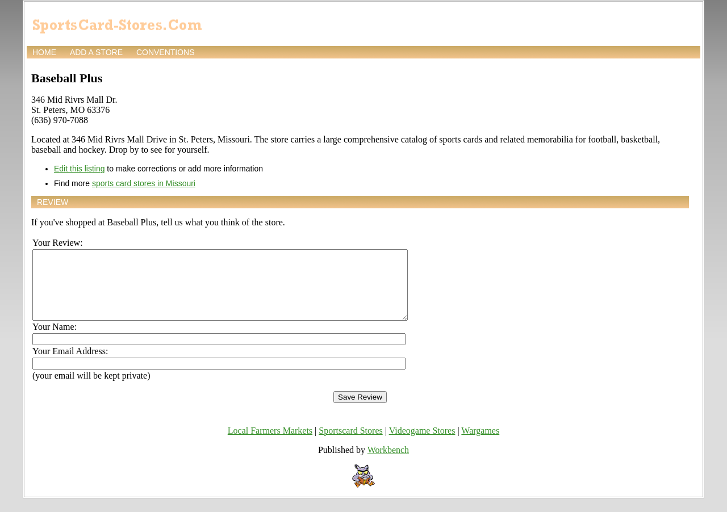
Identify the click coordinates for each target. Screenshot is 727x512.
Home (44, 52)
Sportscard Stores (350, 444)
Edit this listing (79, 168)
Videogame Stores (422, 444)
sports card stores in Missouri (143, 183)
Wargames (480, 444)
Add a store (96, 52)
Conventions (165, 52)
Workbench (388, 463)
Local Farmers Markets (270, 444)
